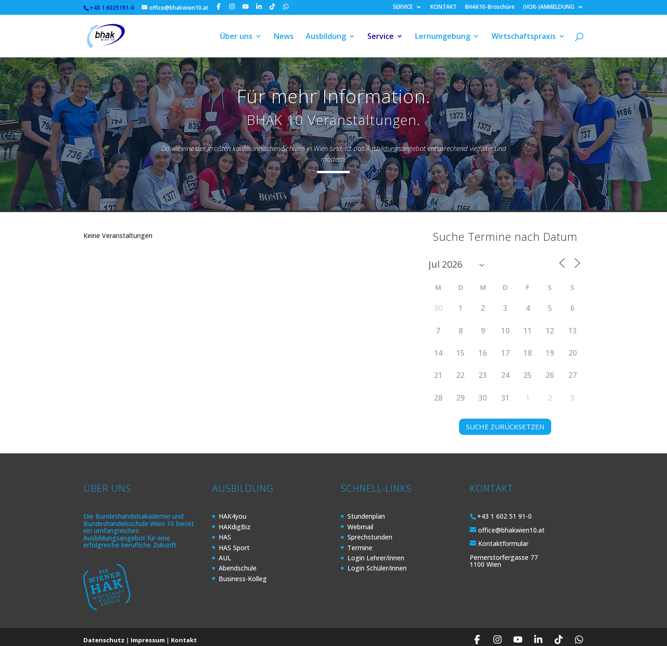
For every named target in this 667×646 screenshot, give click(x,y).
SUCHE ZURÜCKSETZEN (505, 420)
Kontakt (184, 634)
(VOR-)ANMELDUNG (548, 7)
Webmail (360, 520)
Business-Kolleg (243, 572)
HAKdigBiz (235, 520)
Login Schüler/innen (377, 562)
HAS (225, 531)
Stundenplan (366, 510)
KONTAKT (443, 7)
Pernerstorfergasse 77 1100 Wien (504, 555)
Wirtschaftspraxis (523, 36)
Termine (359, 541)
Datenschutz (104, 634)
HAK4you (232, 510)
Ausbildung (326, 36)
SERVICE (403, 7)
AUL (225, 551)
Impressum (148, 634)
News (284, 36)
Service (380, 36)
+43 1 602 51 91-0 (504, 510)
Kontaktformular (503, 537)
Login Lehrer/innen (375, 551)
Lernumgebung (442, 36)
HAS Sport (234, 541)
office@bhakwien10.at (511, 524)
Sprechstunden (369, 531)
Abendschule (238, 562)
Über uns (236, 36)
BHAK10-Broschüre (490, 7)
